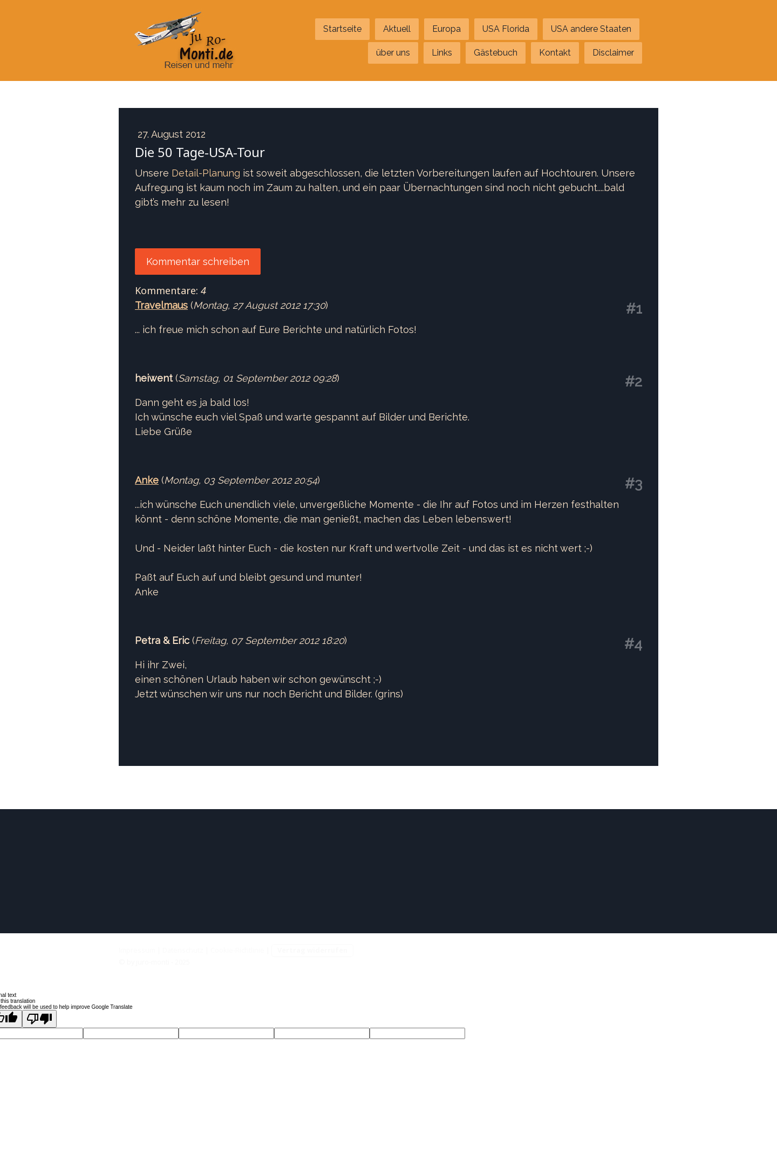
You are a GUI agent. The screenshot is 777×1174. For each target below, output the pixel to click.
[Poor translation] (39, 1019)
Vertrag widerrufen (312, 950)
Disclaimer (613, 52)
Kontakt (555, 52)
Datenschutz (182, 950)
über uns (393, 52)
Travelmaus (161, 305)
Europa (446, 29)
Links (442, 52)
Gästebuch (495, 52)
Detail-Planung (206, 173)
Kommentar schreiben (197, 261)
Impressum (137, 950)
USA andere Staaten (591, 29)
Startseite (342, 29)
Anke (147, 480)
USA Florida (505, 29)
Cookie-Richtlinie (237, 950)
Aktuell (397, 29)
